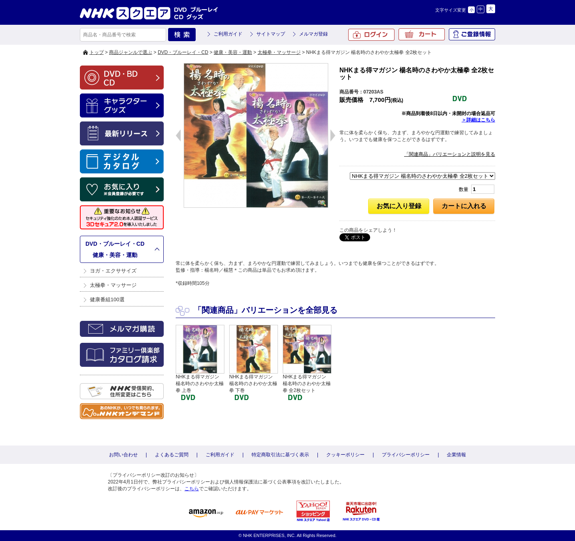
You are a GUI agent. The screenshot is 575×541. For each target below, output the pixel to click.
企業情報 (456, 454)
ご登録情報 (472, 34)
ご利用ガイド (228, 34)
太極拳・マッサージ (279, 52)
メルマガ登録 (313, 34)
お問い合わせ (123, 454)
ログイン (371, 34)
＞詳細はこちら (478, 120)
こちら (191, 488)
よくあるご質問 (171, 454)
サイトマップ (270, 34)
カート (422, 34)
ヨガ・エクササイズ (113, 271)
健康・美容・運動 (233, 52)
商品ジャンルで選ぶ (130, 52)
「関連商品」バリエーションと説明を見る (449, 154)
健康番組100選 (107, 299)
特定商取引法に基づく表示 (280, 454)
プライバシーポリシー (406, 454)
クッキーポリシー (345, 454)
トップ (96, 52)
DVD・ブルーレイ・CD (183, 52)
